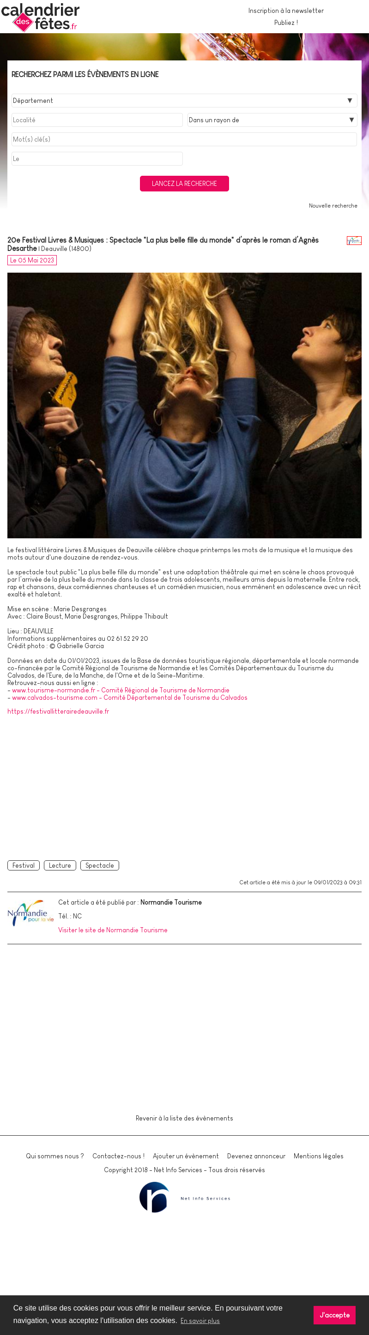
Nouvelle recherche (333, 206)
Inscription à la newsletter (286, 10)
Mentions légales (319, 1156)
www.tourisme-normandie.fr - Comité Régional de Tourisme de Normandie (121, 690)
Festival (23, 865)
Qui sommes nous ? (55, 1156)
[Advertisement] (184, 786)
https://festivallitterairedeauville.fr (58, 711)
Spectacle (99, 865)
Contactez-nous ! (118, 1156)
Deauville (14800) (66, 248)
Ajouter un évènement (186, 1156)
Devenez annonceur (256, 1156)
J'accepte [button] (335, 1315)
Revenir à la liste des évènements (184, 1118)
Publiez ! (286, 22)
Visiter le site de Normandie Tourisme (113, 930)
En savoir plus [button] (200, 1320)
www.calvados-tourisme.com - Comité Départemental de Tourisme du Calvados (130, 697)
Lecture (60, 865)
